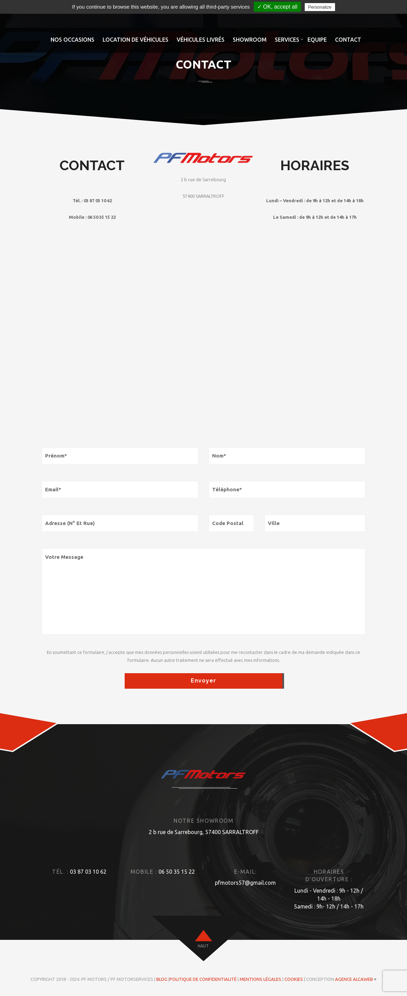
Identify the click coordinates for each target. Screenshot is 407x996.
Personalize (320, 7)
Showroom (250, 40)
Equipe (317, 40)
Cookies (293, 979)
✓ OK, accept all (277, 7)
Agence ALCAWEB (354, 979)
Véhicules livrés (201, 40)
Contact (348, 40)
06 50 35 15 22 (176, 872)
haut (203, 946)
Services (287, 40)
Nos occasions (72, 40)
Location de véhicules (135, 40)
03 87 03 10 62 (88, 872)
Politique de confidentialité (203, 979)
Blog (161, 979)
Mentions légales (260, 979)
